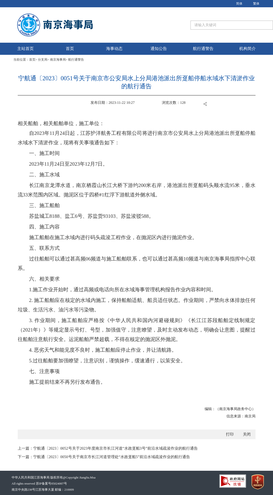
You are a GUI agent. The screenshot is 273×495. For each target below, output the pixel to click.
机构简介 (247, 48)
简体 (239, 3)
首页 (70, 48)
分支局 (42, 59)
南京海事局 (58, 59)
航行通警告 (203, 48)
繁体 (256, 3)
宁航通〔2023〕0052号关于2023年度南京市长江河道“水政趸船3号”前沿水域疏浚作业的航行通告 (115, 448)
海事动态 (114, 48)
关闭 (247, 434)
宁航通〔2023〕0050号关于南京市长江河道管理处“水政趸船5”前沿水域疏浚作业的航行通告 (111, 457)
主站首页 (25, 48)
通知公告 (158, 48)
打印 (230, 434)
